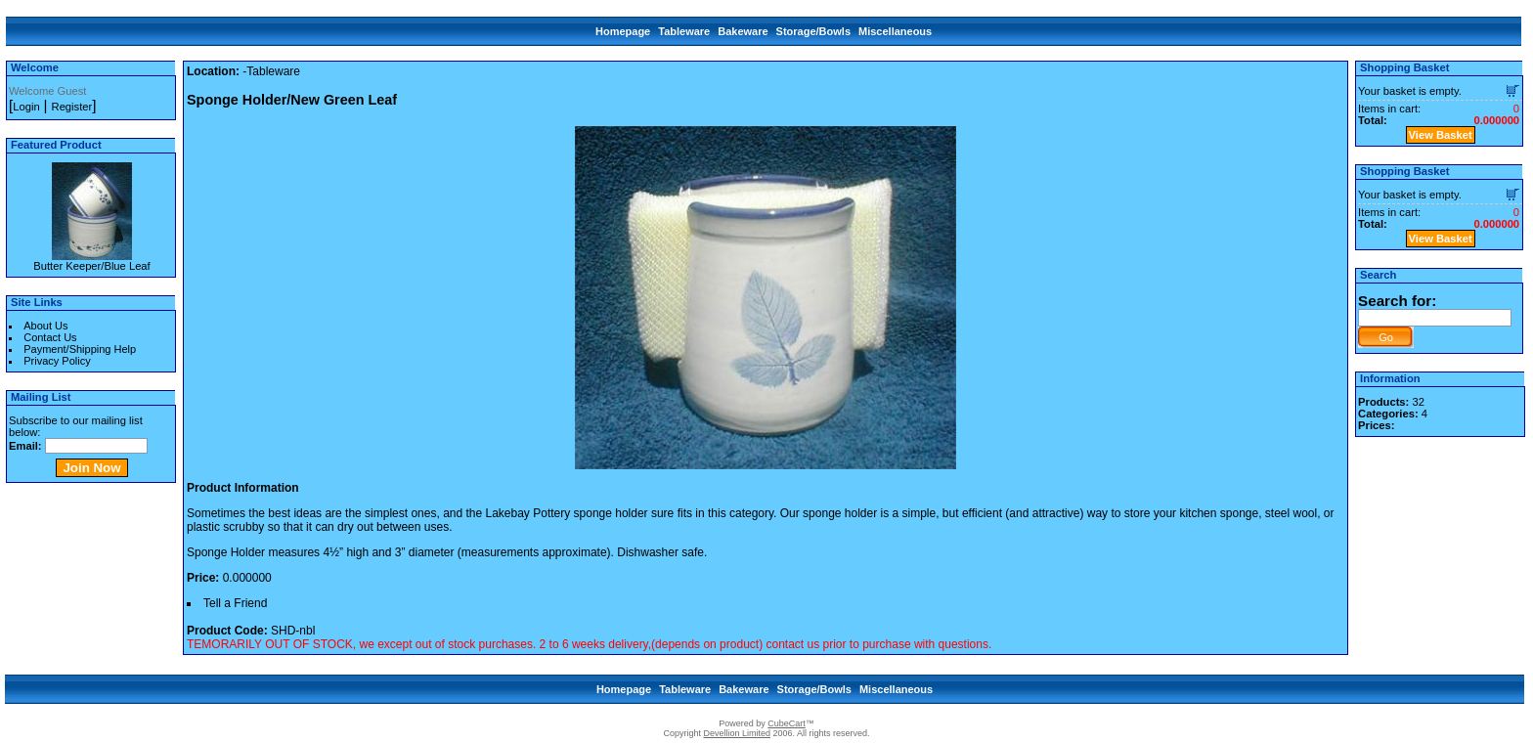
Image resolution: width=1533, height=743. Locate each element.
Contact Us (49, 337)
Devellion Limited (736, 733)
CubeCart (786, 723)
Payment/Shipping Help (79, 349)
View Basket (1440, 135)
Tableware (684, 31)
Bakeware (742, 31)
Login (26, 106)
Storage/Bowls (813, 31)
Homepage (622, 31)
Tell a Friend (235, 603)
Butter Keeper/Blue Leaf (91, 266)
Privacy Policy (56, 361)
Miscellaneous (895, 31)
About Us (45, 325)
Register (72, 106)
